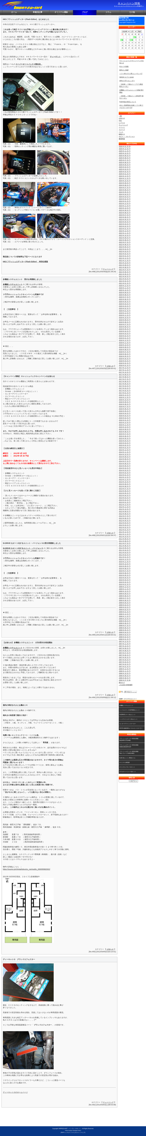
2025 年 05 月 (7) (124, 165)
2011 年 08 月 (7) (124, 541)
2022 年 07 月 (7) (124, 242)
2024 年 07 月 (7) (124, 187)
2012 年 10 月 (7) (124, 509)
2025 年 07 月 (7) (124, 160)
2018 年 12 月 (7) (124, 340)
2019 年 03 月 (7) (124, 333)
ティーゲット (55, 57)
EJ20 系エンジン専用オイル (127, 758)
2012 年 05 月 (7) (124, 520)
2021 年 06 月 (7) (124, 272)
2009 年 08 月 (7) (124, 596)
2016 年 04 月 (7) (124, 413)
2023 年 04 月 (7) (124, 222)
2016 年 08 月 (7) (124, 404)
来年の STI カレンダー (127, 81)
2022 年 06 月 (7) (124, 244)
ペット (121, 132)
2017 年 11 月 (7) (124, 370)
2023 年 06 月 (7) (124, 217)
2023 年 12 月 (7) (124, 203)
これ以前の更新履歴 (125, 685)
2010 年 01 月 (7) (124, 584)
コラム (108, 13)
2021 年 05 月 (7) (124, 274)
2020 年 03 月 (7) (124, 306)
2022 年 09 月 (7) (124, 238)
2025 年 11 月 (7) (124, 151)
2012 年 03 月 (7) (124, 525)
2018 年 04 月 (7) (124, 359)
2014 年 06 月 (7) (124, 463)
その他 (132, 13)
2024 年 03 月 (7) (124, 197)
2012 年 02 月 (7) (124, 527)
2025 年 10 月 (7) (124, 153)
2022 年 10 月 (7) (124, 235)
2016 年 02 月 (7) (124, 418)
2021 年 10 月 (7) (124, 263)
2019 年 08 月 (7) (124, 322)
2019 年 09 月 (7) (124, 320)
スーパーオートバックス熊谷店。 (29, 64)
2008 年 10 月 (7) (124, 619)
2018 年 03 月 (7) (124, 361)
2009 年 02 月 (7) (124, 609)
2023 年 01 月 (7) (124, 229)
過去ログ (122, 682)
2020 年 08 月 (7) (124, 295)
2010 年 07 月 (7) (124, 571)
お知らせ (110, 366)
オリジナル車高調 (124, 762)
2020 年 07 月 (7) (124, 297)
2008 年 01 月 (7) (124, 639)
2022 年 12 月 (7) (124, 231)
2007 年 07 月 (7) (124, 653)
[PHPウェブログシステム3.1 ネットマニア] (73, 1132)
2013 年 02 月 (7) (124, 500)
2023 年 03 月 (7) (124, 224)
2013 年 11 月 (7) (124, 479)
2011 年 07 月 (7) (124, 543)
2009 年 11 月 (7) (124, 589)
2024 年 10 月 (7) (124, 181)
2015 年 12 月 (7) (124, 422)
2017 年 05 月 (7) (124, 384)
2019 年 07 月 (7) (124, 324)
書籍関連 (122, 139)
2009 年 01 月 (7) (124, 612)
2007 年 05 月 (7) (124, 657)
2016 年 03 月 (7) (124, 416)
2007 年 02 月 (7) (124, 664)
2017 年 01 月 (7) (124, 393)
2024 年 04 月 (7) (124, 194)
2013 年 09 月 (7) (124, 484)
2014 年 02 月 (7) (124, 473)
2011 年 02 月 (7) (124, 555)
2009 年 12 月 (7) (124, 587)
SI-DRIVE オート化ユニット (127, 714)
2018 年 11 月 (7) (124, 343)
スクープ (122, 130)
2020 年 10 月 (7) (124, 290)
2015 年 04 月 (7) (124, 441)
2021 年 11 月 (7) (124, 260)
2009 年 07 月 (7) (124, 598)
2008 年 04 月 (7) (124, 632)
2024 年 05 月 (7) (124, 192)
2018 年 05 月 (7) (124, 356)
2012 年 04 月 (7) (124, 523)
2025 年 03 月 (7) (124, 169)
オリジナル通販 (61, 13)
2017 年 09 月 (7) (124, 374)
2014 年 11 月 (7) (124, 452)
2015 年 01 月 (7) (124, 447)
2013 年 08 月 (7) (124, 486)
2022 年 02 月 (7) (124, 254)
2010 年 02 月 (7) (124, 582)
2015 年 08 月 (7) (124, 432)
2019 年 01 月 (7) (124, 338)
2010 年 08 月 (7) (124, 568)
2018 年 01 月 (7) (124, 365)
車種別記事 (37, 13)
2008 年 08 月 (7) (124, 623)
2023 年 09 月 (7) (124, 210)
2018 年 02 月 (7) (124, 363)
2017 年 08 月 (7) (124, 377)
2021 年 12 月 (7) (124, 258)
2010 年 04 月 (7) (124, 578)
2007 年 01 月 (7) (124, 666)
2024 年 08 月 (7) (124, 185)
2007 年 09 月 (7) (124, 648)
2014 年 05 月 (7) (124, 466)
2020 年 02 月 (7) (124, 308)
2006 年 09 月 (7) (124, 676)
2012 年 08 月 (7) (124, 514)
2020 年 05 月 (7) (124, 302)
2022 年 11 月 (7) (124, 233)
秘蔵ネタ (122, 134)
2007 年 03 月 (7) (124, 662)
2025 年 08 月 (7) (124, 158)
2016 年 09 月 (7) (124, 402)
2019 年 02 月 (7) (124, 336)
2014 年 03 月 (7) (124, 470)
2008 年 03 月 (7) (124, 635)
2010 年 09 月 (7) (124, 566)
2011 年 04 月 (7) (124, 550)
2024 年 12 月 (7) (124, 176)
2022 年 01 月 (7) (124, 256)
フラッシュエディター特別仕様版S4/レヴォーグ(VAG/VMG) (128, 752)
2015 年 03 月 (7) (124, 443)
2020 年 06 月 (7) (124, 299)
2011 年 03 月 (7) (124, 552)
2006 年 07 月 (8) (124, 680)
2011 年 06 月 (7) (124, 546)
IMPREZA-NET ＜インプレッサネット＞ (70, 1128)
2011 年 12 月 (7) (124, 532)
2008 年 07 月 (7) (124, 625)
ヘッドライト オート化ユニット (128, 719)
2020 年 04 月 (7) (124, 304)
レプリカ (122, 123)
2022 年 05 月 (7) (124, 247)
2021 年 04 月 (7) (124, 276)
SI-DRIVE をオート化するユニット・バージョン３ (23, 548)
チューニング (108, 269)
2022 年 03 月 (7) (124, 251)
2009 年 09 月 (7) (124, 593)
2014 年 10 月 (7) (124, 454)
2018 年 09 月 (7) (124, 347)
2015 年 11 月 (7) (124, 425)
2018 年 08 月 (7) (124, 349)
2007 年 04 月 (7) (124, 660)
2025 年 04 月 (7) (124, 167)
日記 (120, 120)
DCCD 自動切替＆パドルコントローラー (130, 728)
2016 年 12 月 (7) (124, 395)
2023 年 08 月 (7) (124, 213)
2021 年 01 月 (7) (124, 283)
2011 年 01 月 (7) (124, 557)
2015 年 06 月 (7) (124, 436)
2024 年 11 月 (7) (124, 178)
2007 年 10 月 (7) (124, 646)
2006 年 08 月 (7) (124, 678)
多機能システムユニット (12, 284)
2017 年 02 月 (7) (124, 390)
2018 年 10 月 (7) (124, 345)
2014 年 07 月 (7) (124, 461)
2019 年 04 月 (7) (124, 331)
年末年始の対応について (127, 102)
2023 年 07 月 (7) (124, 215)
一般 (120, 116)
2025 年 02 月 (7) (124, 171)
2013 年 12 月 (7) (124, 477)
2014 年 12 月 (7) (124, 450)
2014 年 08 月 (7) (124, 459)
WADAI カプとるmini (126, 77)
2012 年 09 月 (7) (124, 511)
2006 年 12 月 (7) (124, 669)
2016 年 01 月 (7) (124, 420)
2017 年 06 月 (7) (124, 381)
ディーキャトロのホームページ (15, 1092)
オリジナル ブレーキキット (127, 767)
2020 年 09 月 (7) (124, 292)
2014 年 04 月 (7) (124, 468)
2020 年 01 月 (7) (124, 311)
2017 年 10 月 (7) (124, 372)
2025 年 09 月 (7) (124, 156)
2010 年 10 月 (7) (124, 564)
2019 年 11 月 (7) (124, 315)
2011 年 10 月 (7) (124, 536)
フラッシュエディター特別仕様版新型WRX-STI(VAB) (128, 739)
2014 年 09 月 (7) (124, 457)
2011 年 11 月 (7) (124, 534)
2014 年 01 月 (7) (124, 475)
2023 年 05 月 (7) (124, 219)
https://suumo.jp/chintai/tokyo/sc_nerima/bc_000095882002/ (26, 869)
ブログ (84, 13)
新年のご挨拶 (123, 70)
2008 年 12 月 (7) (124, 614)
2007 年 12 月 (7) (124, 641)
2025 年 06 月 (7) (124, 162)
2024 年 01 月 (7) (124, 201)
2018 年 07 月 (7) (124, 352)
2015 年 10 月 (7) (124, 427)
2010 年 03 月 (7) (124, 580)
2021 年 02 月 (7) (124, 281)
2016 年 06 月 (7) (124, 409)
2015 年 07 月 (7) (124, 434)
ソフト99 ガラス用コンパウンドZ (130, 74)
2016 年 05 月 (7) (124, 411)
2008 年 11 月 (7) (124, 616)
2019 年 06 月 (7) (124, 327)
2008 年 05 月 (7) (124, 630)
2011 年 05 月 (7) (124, 548)
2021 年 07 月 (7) (124, 270)
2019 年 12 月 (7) (124, 313)
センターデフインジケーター (127, 723)
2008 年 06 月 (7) (124, 628)
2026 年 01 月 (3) (124, 146)
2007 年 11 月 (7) (124, 644)
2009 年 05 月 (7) (124, 603)
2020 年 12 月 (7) (124, 286)
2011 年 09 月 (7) (124, 539)
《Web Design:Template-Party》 (73, 1130)
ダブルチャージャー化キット (127, 771)
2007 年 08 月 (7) (124, 651)
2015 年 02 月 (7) (124, 445)
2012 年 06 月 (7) (124, 518)
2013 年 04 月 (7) (124, 495)
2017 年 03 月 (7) (124, 388)
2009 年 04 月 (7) (124, 605)
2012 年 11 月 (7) (124, 507)
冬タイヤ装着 (123, 66)
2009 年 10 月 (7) (124, 591)
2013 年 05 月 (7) (124, 493)
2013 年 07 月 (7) (124, 489)
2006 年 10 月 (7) (124, 673)
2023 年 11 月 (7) (124, 206)
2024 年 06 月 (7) (124, 190)
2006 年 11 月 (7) (124, 671)
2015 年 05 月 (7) (124, 438)
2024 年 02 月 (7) (124, 199)
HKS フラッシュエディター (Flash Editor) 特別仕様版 (25, 262)
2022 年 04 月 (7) (124, 249)
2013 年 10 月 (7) (124, 482)
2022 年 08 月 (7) (124, 240)
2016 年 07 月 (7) (124, 406)
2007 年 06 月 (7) (124, 655)
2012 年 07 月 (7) (124, 516)
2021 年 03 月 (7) (124, 279)
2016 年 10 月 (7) (124, 400)
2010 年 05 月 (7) (124, 575)
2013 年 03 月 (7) (124, 498)
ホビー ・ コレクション (127, 136)
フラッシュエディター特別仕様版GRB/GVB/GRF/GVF (128, 746)
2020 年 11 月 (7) (124, 288)
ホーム (14, 13)
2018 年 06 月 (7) (124, 354)
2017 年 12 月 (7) (124, 368)
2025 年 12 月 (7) (124, 149)
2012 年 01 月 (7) (124, 530)
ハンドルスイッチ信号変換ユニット (129, 710)
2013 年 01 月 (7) (124, 502)
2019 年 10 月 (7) (124, 317)
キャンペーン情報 (129, 4)
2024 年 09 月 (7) (124, 183)
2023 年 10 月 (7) (124, 208)
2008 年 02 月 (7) (124, 637)
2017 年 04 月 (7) (124, 386)
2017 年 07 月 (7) (124, 379)
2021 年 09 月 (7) (124, 265)
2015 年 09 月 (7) (124, 429)
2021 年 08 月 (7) (124, 267)
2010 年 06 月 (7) (124, 573)
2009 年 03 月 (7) (124, 607)
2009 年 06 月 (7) (124, 600)
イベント (122, 127)
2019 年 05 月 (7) (124, 329)
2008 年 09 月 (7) (124, 621)
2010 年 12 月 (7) (124, 559)
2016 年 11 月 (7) (124, 397)
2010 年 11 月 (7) (124, 562)
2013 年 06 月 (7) (124, 491)
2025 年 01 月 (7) (124, 174)
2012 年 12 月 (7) (124, 505)
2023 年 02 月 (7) (124, 226)
